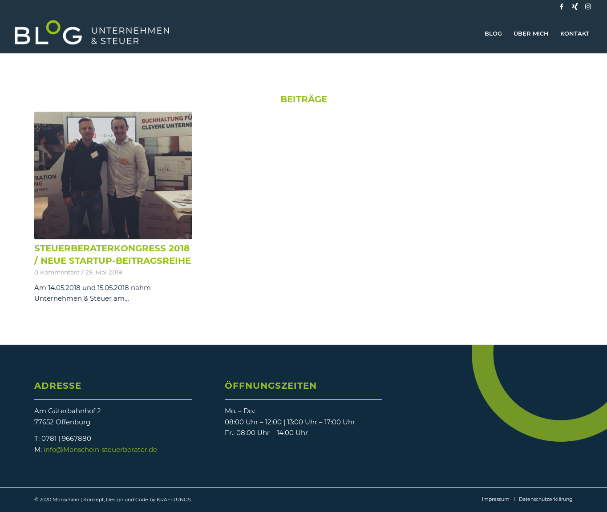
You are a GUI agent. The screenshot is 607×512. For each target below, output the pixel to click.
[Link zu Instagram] (588, 6)
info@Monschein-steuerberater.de (100, 449)
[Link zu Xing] (575, 6)
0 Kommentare (57, 272)
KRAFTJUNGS (174, 499)
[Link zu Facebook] (561, 6)
